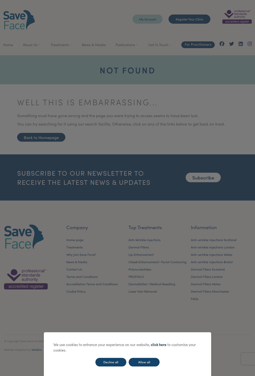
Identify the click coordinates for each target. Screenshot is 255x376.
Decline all (110, 362)
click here (158, 344)
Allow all (144, 362)
